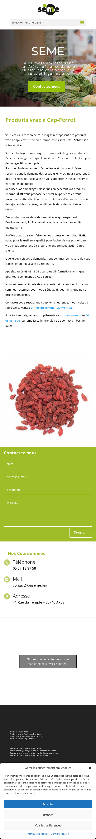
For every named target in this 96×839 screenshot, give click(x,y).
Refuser (48, 815)
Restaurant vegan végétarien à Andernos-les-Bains (33, 750)
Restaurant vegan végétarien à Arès (26, 748)
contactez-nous (70, 315)
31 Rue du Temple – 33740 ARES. (52, 307)
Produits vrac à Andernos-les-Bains (25, 734)
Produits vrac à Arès (19, 731)
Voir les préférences (48, 825)
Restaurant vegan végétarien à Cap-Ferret (29, 755)
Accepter (48, 804)
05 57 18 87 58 (24, 568)
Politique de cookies (38, 833)
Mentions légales (59, 833)
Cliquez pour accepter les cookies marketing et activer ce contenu (48, 661)
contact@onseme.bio (30, 585)
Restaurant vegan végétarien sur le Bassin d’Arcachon (34, 753)
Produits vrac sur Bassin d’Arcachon (26, 736)
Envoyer (81, 532)
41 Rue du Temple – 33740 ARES (38, 602)
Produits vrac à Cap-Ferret (22, 738)
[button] (90, 768)
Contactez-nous (46, 86)
